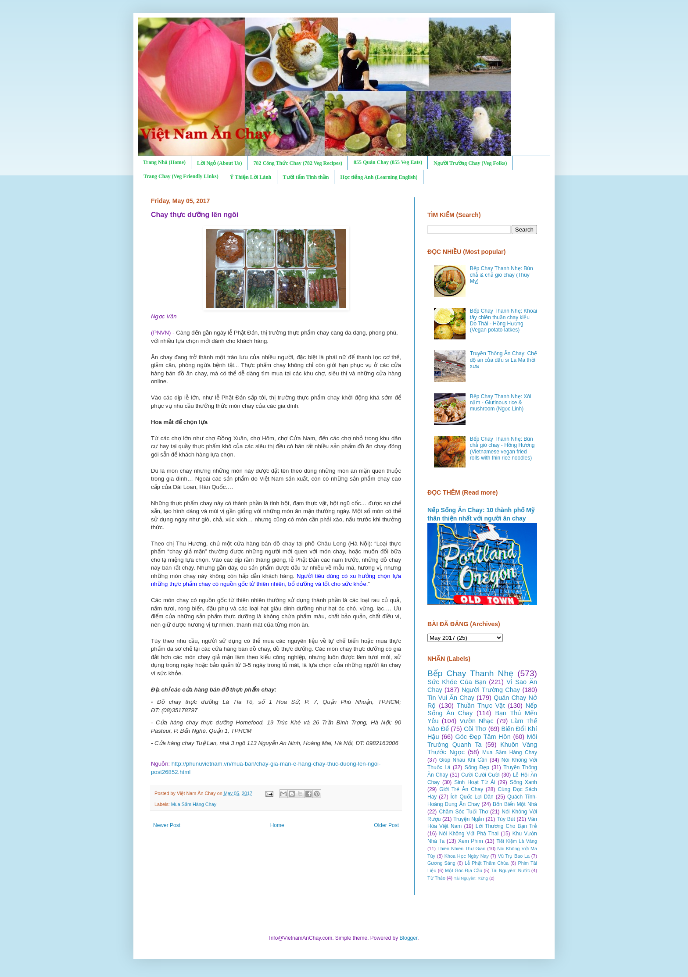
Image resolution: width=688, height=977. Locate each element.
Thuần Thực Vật (481, 705)
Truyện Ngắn (468, 819)
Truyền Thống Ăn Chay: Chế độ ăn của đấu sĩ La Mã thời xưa (503, 359)
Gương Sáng (441, 863)
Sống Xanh (523, 782)
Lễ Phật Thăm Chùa (487, 863)
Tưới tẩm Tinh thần (306, 177)
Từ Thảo (436, 878)
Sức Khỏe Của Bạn (456, 681)
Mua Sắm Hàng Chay (193, 804)
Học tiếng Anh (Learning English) (378, 177)
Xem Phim (470, 841)
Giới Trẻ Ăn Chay (461, 789)
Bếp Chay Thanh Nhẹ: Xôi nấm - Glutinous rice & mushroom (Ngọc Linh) (500, 402)
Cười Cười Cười (480, 775)
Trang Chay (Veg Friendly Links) (181, 176)
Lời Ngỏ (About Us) (219, 163)
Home (277, 825)
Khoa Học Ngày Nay (466, 856)
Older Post (386, 825)
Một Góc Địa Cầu (463, 870)
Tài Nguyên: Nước (510, 870)
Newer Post (166, 825)
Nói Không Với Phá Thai (469, 834)
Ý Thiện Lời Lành (251, 177)
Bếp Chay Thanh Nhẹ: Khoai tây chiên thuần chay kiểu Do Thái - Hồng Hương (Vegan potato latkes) (503, 320)
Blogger (409, 938)
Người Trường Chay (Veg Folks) (470, 163)
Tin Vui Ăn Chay (450, 697)
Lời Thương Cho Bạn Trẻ (506, 826)
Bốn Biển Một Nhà (515, 804)
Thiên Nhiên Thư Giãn (461, 848)
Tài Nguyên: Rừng (471, 878)
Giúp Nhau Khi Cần (463, 760)
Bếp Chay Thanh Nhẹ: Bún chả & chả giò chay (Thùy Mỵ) (501, 274)
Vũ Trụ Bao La (514, 856)
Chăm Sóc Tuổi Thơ (463, 812)
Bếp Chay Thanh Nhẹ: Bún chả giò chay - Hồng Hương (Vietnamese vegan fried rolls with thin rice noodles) (502, 448)
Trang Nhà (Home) (164, 162)
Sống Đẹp (477, 767)
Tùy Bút (506, 819)
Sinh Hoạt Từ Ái (474, 782)
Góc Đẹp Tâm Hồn (483, 736)
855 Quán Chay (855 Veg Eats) (388, 162)
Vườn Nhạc (476, 720)
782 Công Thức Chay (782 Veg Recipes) (297, 163)
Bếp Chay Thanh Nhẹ (470, 673)
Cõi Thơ (475, 728)
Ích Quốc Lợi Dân (472, 797)
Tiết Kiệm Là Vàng (516, 841)
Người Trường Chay (491, 689)
